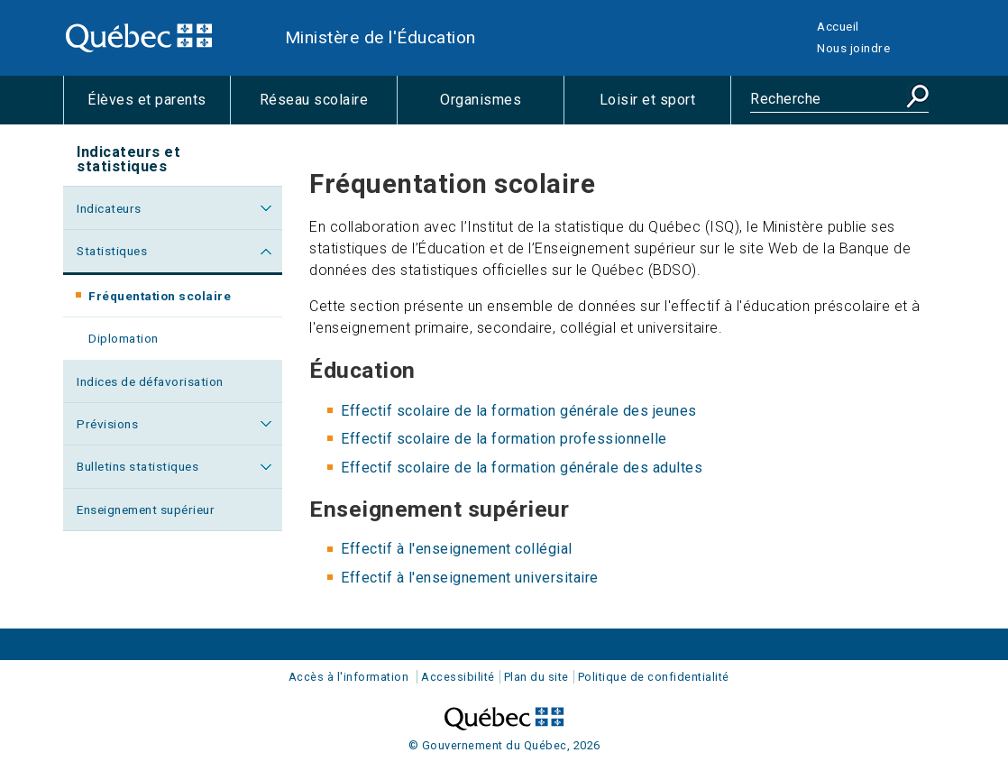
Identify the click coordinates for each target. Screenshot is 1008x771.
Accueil (838, 26)
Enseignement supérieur (146, 509)
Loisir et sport (665, 107)
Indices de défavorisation (150, 381)
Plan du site (536, 677)
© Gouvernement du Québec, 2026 (504, 745)
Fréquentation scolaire (177, 301)
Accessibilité (458, 677)
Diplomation (123, 338)
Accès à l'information (349, 677)
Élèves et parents (158, 107)
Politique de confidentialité (653, 677)
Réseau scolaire (328, 107)
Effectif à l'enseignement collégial (457, 548)
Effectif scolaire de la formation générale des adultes (521, 467)
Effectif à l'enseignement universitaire (470, 577)
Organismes (502, 107)
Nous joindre (853, 48)
